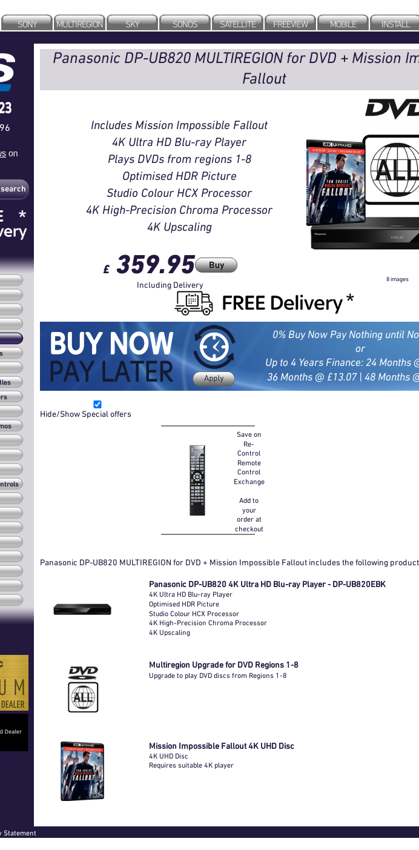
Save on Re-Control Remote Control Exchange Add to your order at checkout (249, 481)
